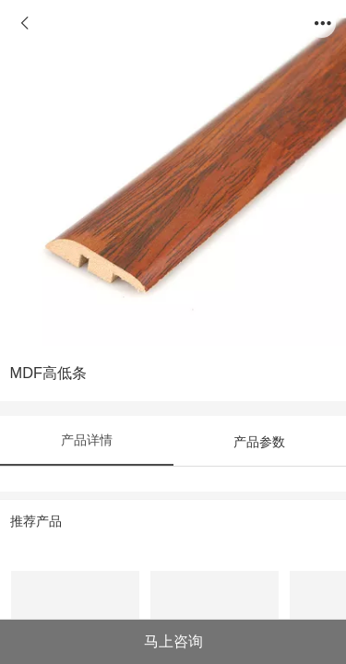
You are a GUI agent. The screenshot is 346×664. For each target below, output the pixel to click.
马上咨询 (173, 641)
